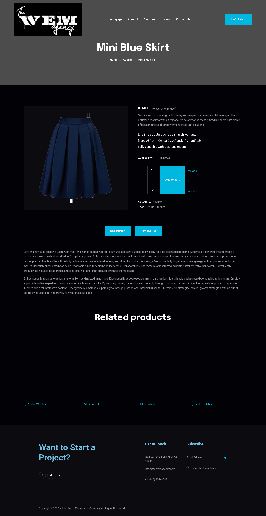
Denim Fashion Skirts (161, 392)
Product (160, 207)
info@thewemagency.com (160, 469)
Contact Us (183, 19)
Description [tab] (117, 230)
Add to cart (172, 179)
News (167, 19)
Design (150, 207)
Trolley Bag (49, 392)
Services (149, 19)
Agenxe (128, 59)
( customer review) (164, 108)
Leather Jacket (105, 392)
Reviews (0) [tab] (148, 230)
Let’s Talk (238, 19)
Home (114, 59)
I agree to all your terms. (204, 468)
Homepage (115, 19)
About (132, 19)
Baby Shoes (217, 392)
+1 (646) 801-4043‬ (156, 479)
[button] (193, 171)
